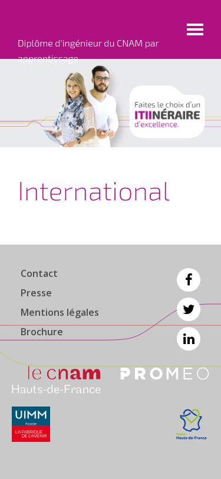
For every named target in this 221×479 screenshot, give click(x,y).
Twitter (188, 309)
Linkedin (188, 339)
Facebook (188, 280)
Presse (36, 293)
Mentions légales (60, 312)
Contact (39, 273)
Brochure (42, 331)
